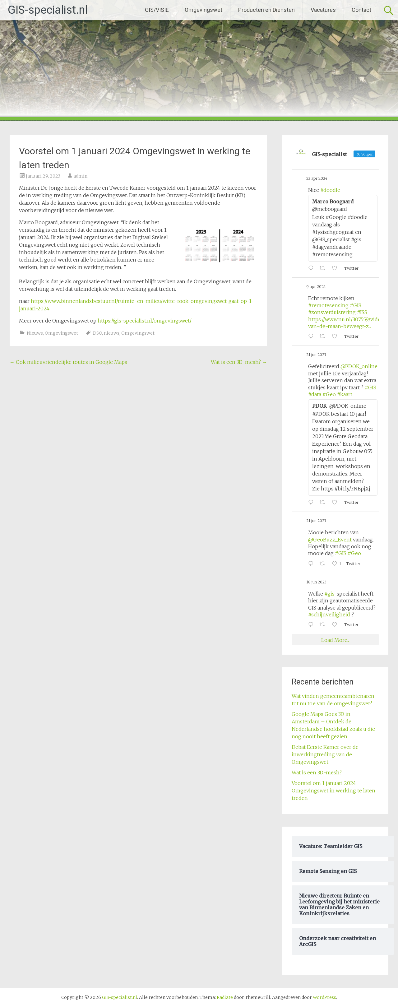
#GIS (355, 305)
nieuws (111, 333)
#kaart (344, 394)
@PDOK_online (358, 366)
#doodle (330, 190)
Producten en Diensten (266, 10)
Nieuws (35, 333)
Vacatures (323, 10)
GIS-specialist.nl (48, 9)
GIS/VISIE (157, 10)
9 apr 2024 (316, 286)
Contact (361, 10)
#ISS (362, 312)
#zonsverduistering (332, 312)
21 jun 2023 (316, 354)
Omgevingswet (203, 10)
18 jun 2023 (316, 582)
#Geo (329, 394)
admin (80, 176)
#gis (329, 594)
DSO (97, 333)
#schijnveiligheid (329, 614)
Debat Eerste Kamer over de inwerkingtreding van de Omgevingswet (325, 754)
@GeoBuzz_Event (330, 539)
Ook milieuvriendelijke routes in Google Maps (68, 362)
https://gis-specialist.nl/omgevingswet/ (145, 321)
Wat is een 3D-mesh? (239, 362)
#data (314, 394)
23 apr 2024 (316, 178)
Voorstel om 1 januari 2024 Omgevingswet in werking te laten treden (333, 790)
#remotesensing (328, 305)
